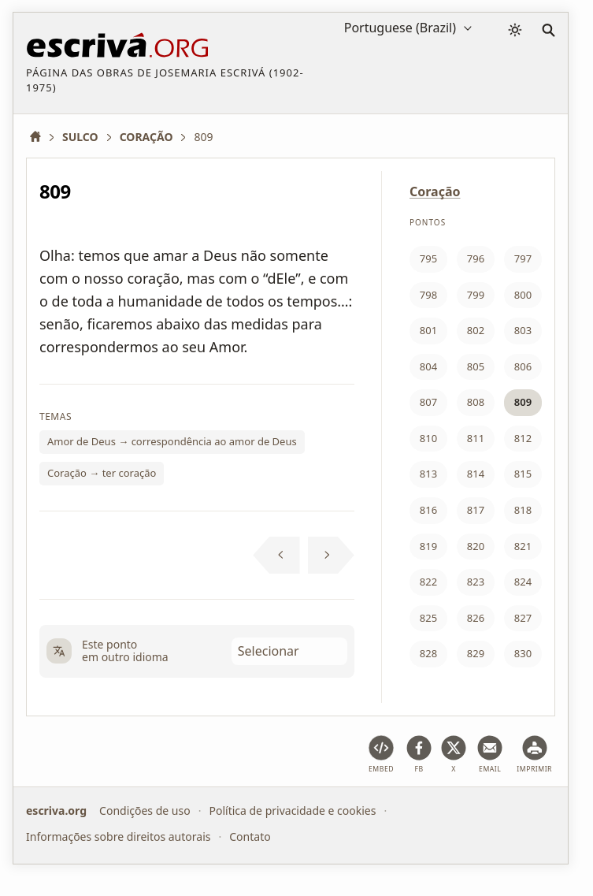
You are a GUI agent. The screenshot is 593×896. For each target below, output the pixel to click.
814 (475, 474)
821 (523, 546)
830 (523, 653)
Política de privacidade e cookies (292, 810)
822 (428, 581)
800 (523, 295)
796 (475, 258)
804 (428, 366)
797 (523, 258)
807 (428, 402)
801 (428, 330)
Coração (435, 191)
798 (428, 295)
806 (523, 366)
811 (475, 438)
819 (428, 546)
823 (475, 581)
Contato (249, 835)
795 (428, 258)
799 (475, 295)
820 (475, 546)
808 (475, 402)
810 (428, 438)
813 (428, 474)
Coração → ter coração (101, 473)
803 (523, 330)
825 (428, 618)
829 (475, 653)
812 (523, 438)
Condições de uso (145, 810)
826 (475, 618)
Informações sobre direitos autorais (118, 835)
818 (523, 510)
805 (475, 366)
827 (523, 618)
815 (523, 474)
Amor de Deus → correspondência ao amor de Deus (172, 441)
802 (475, 330)
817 (475, 510)
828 (428, 653)
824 (523, 581)
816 (428, 510)
